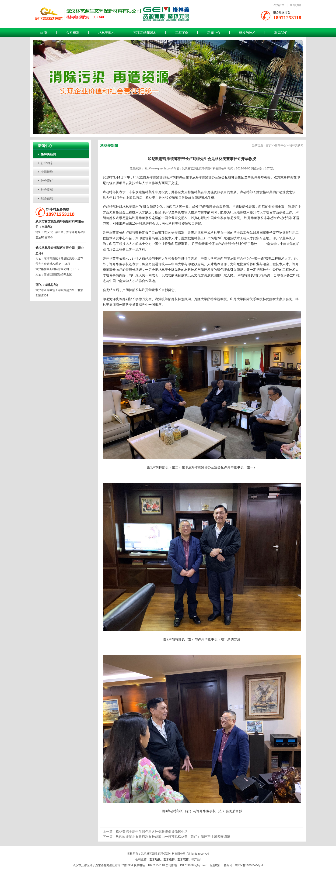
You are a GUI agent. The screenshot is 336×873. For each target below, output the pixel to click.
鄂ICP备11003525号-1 (249, 865)
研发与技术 (247, 32)
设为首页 (278, 5)
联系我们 (280, 32)
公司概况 (72, 32)
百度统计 (215, 865)
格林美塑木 (106, 32)
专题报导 (47, 172)
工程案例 (181, 32)
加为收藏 (295, 5)
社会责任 (47, 180)
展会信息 (47, 198)
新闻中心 (213, 32)
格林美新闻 (48, 154)
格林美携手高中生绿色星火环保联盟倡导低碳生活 (152, 831)
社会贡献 (47, 189)
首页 (269, 145)
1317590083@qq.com (193, 865)
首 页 (43, 32)
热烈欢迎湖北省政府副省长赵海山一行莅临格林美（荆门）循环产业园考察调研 (173, 837)
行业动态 (47, 163)
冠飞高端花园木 (144, 32)
